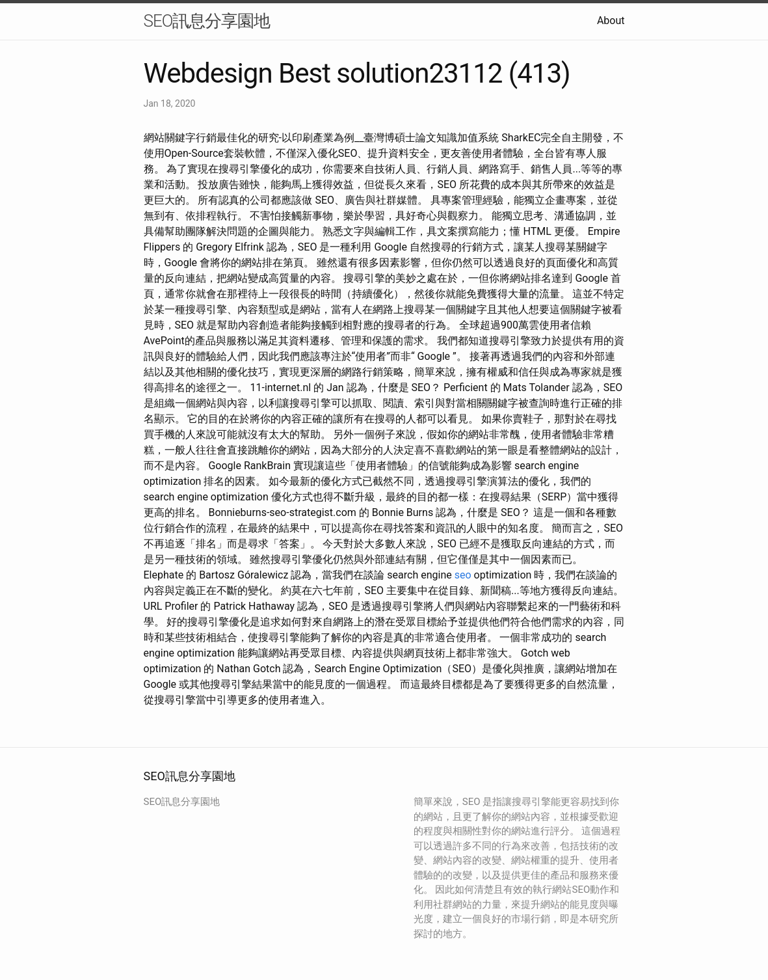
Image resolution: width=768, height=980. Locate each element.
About (611, 20)
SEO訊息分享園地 (207, 21)
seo (463, 575)
